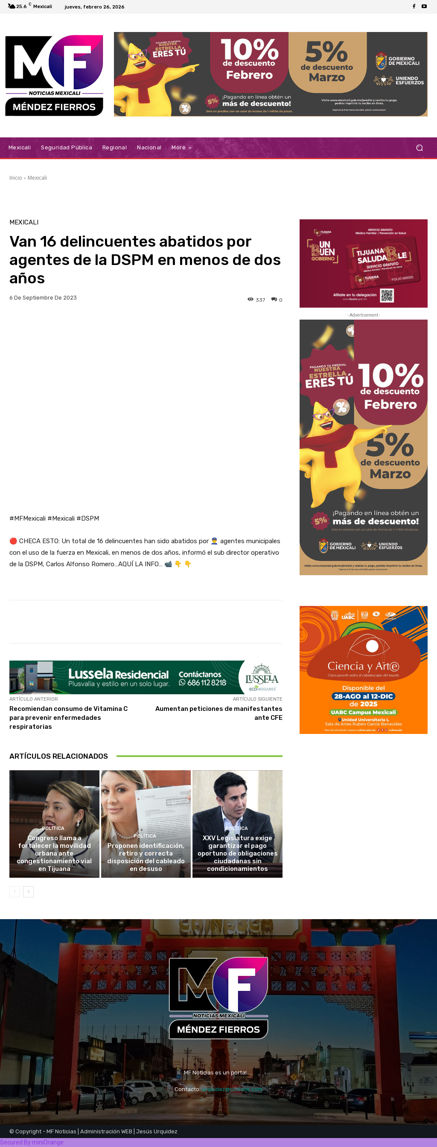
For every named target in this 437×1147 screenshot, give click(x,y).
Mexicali (37, 177)
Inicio (15, 177)
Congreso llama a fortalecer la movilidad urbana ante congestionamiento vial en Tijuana (54, 853)
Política (53, 828)
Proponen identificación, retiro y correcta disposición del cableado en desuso (146, 857)
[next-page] (28, 891)
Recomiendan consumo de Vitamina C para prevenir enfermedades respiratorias (68, 718)
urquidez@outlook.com (232, 1089)
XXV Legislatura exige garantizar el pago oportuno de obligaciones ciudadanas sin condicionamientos (238, 853)
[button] (419, 148)
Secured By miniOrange (32, 1142)
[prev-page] (14, 891)
